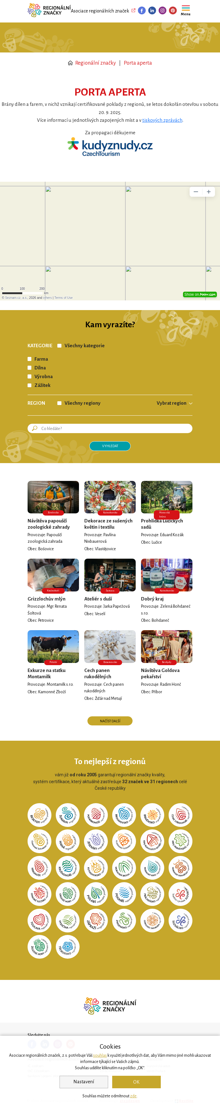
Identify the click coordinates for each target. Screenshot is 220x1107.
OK (136, 1082)
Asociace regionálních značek (100, 10)
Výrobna (43, 376)
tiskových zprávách (162, 120)
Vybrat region (171, 403)
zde (133, 1096)
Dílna (40, 367)
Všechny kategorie (85, 345)
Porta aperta (138, 63)
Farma (41, 359)
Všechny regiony (83, 403)
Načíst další (110, 721)
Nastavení (83, 1081)
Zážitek (42, 385)
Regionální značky (92, 63)
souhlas (100, 1055)
